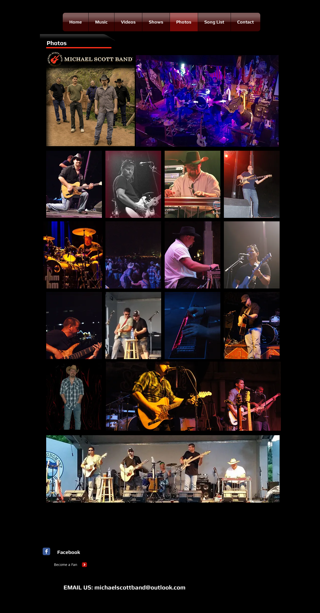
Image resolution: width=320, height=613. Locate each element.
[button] (74, 184)
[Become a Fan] (66, 564)
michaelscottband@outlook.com (139, 587)
